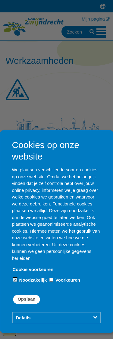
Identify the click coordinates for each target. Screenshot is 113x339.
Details (23, 317)
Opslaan (26, 299)
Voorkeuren (64, 279)
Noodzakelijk (30, 279)
